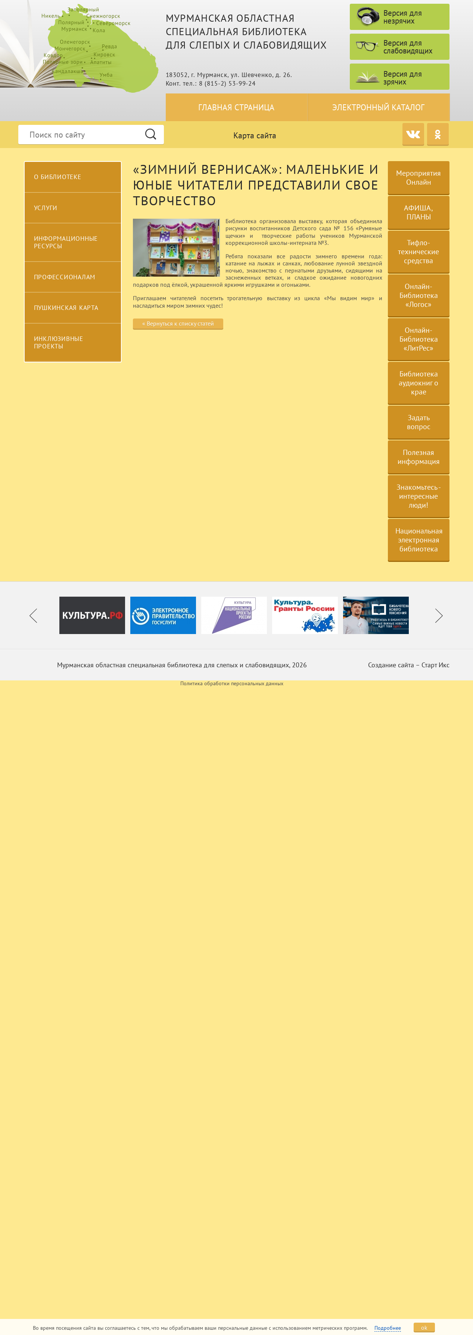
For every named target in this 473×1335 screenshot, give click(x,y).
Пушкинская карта (66, 308)
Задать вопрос (418, 422)
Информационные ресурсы (66, 242)
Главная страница (236, 107)
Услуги (46, 208)
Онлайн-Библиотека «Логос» (418, 295)
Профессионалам (65, 277)
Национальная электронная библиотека (419, 540)
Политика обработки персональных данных (231, 683)
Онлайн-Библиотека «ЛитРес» (418, 339)
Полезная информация (419, 456)
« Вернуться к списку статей (178, 323)
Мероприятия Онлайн (418, 177)
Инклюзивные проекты (58, 342)
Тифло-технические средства (418, 251)
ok (424, 1327)
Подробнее (387, 1328)
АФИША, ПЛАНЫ (418, 212)
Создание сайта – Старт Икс (408, 665)
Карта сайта (254, 135)
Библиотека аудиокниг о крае (418, 383)
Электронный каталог (378, 107)
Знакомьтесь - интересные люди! (418, 496)
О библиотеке (57, 177)
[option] (94, 615)
